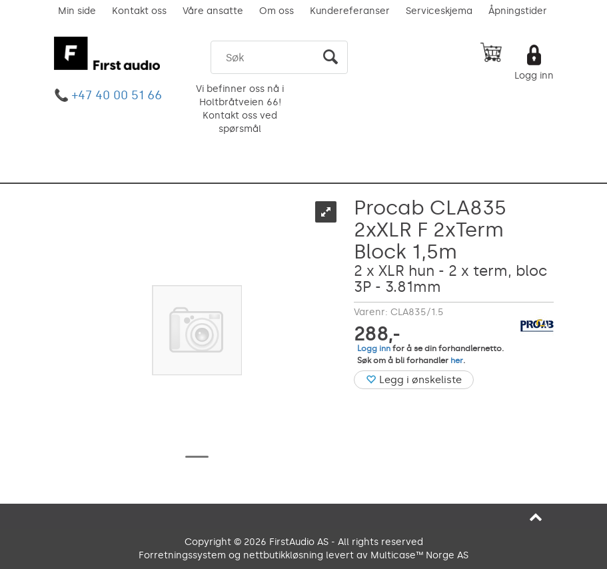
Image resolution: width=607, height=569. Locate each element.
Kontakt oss (139, 11)
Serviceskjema (439, 11)
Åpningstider (517, 11)
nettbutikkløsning (283, 555)
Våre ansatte (213, 11)
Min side (77, 11)
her (456, 360)
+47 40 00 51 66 (117, 95)
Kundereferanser (350, 11)
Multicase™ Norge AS (419, 555)
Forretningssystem (182, 555)
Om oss (276, 11)
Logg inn (534, 75)
